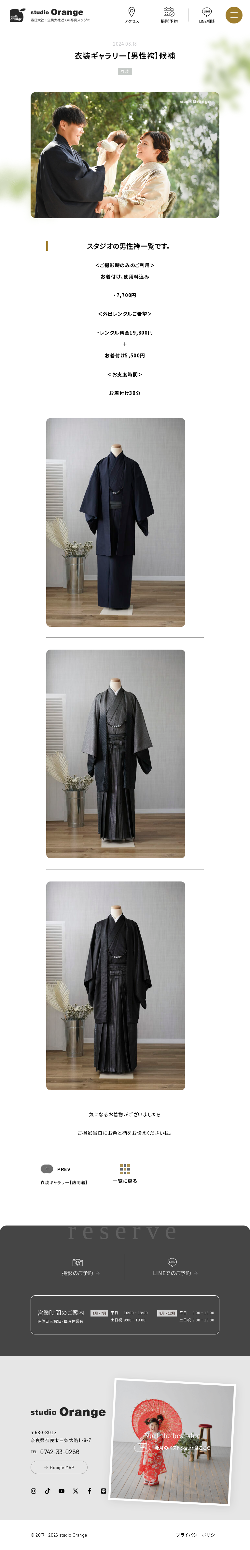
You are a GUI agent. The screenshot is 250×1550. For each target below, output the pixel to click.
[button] (50, 17)
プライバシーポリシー (197, 1534)
